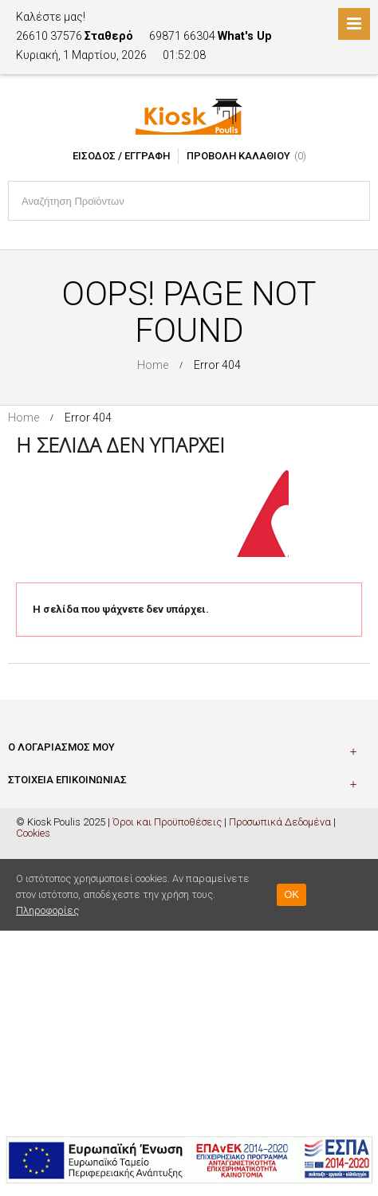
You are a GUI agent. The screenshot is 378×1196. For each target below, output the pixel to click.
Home (152, 365)
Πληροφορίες (47, 910)
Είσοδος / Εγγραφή (121, 156)
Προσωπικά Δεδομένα (280, 822)
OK (291, 894)
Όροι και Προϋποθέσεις (167, 822)
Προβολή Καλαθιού (238, 156)
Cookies (33, 833)
